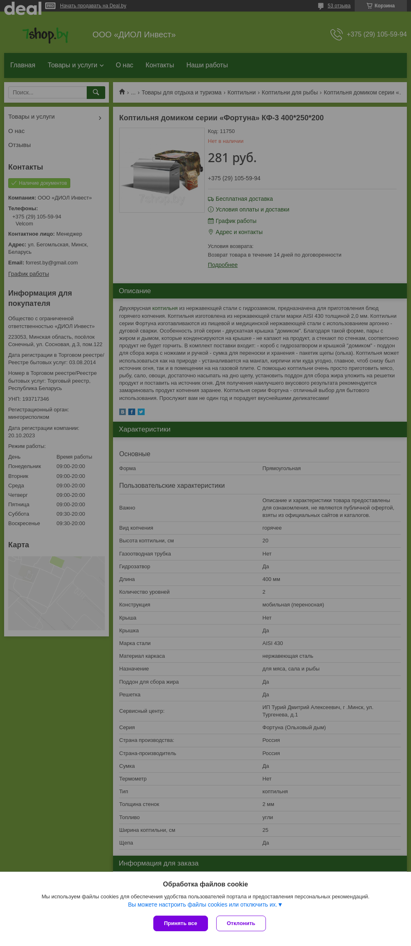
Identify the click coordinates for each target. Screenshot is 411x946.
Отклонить (241, 923)
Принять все (180, 923)
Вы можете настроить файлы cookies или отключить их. (202, 904)
